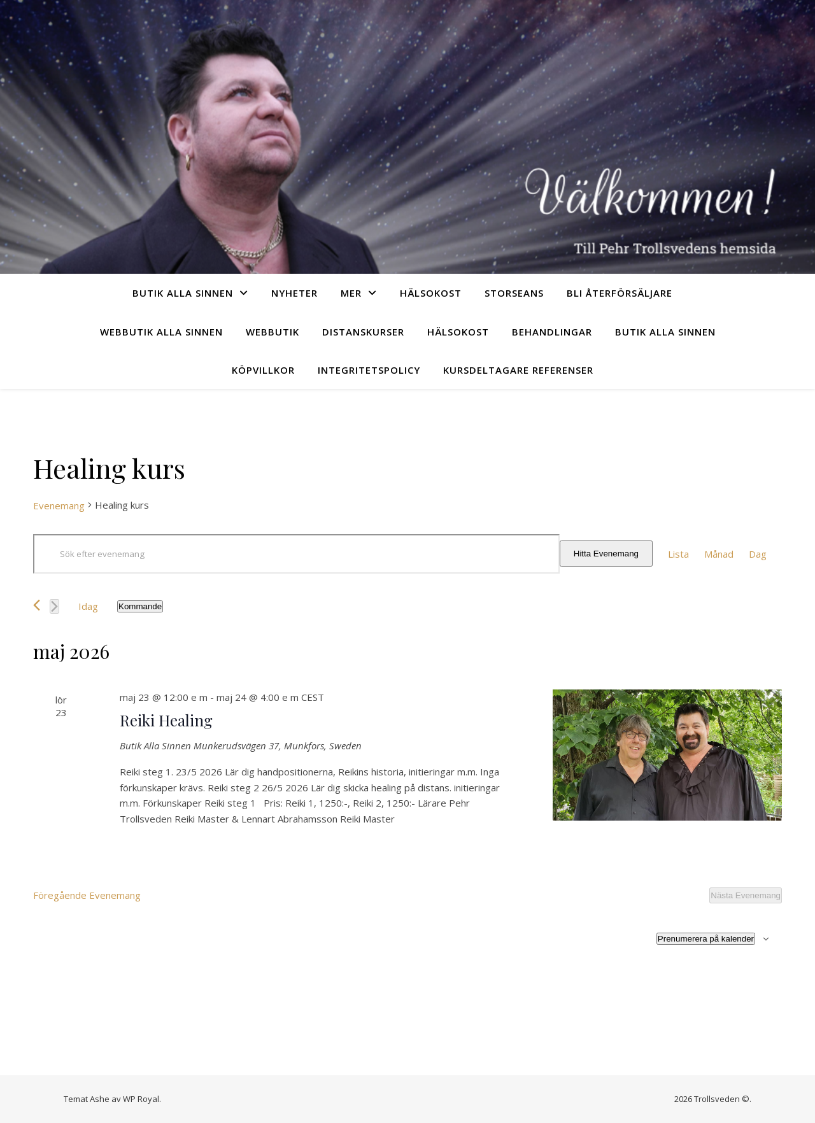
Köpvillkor (263, 370)
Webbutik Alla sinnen (161, 331)
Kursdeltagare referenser (518, 370)
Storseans (514, 292)
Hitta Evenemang (606, 553)
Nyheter (294, 292)
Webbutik (272, 331)
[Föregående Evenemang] (36, 605)
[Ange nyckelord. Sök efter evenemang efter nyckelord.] (296, 554)
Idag (88, 606)
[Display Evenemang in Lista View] (678, 554)
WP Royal (141, 1099)
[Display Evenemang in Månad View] (719, 554)
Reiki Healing (166, 720)
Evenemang (59, 505)
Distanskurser (363, 331)
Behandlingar (552, 331)
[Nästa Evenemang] (54, 606)
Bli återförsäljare (619, 292)
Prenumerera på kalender (706, 938)
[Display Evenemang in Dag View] (758, 554)
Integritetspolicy (369, 370)
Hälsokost (431, 292)
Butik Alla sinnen (182, 292)
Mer (351, 292)
